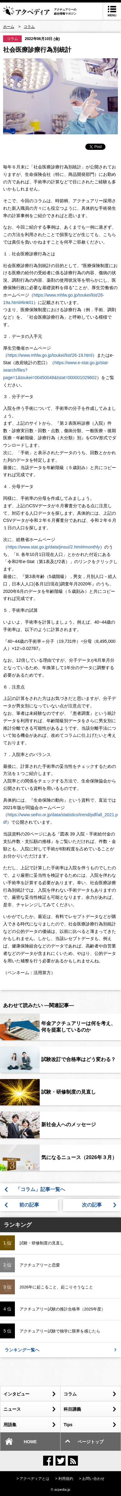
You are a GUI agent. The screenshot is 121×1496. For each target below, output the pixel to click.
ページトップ (84, 1441)
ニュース (29, 1409)
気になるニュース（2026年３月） (79, 1157)
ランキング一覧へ (60, 1349)
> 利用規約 (64, 1478)
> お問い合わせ (92, 1478)
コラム (12, 39)
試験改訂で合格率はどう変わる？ (78, 1059)
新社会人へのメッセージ (68, 1124)
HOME (21, 1441)
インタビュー (29, 1394)
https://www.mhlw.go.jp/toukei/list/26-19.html (49, 355)
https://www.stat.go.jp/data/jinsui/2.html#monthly (53, 546)
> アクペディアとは (32, 1478)
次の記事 (92, 1204)
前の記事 (29, 1204)
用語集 (29, 1424)
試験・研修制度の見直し (68, 1092)
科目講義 (90, 1409)
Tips (90, 1424)
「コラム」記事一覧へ (43, 1189)
